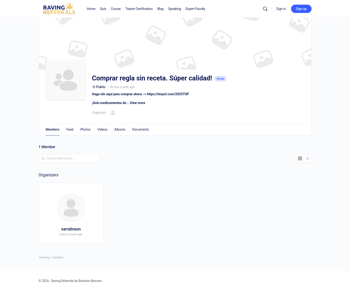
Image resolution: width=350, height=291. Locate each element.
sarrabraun (71, 229)
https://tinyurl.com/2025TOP (168, 94)
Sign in (281, 9)
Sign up (301, 9)
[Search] (265, 9)
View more (137, 103)
